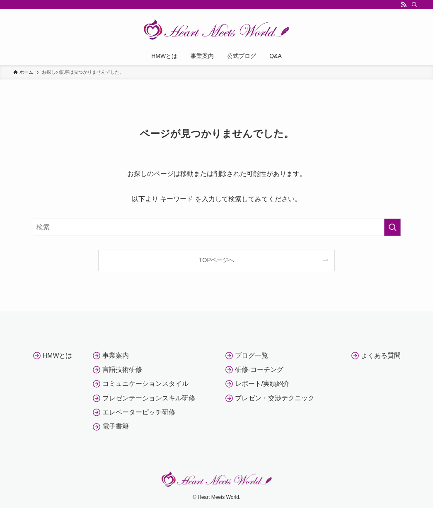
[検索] (414, 4)
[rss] (403, 4)
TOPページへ (216, 260)
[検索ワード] (217, 227)
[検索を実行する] (392, 227)
